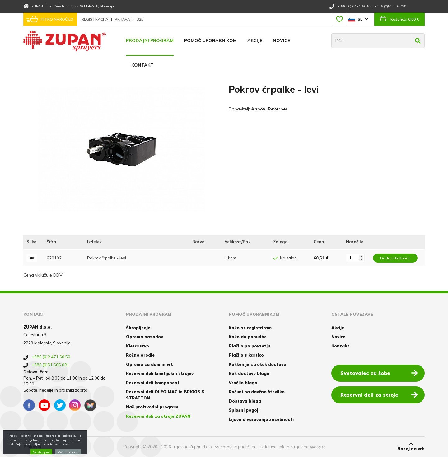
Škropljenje (138, 327)
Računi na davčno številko (257, 391)
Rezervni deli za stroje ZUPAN (158, 416)
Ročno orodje (140, 354)
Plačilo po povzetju (249, 345)
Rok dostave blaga (249, 373)
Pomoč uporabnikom (210, 40)
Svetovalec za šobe (379, 372)
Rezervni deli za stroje (379, 394)
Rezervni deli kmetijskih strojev (160, 373)
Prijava (123, 19)
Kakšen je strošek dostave (257, 364)
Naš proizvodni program (152, 406)
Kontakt (142, 65)
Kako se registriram (250, 327)
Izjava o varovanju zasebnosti (261, 419)
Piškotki (32, 446)
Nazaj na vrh (411, 446)
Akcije (254, 40)
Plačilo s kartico (246, 354)
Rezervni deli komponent (153, 382)
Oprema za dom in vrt (149, 364)
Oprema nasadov (144, 336)
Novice (281, 40)
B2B (140, 19)
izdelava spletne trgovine (284, 446)
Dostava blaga (245, 401)
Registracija (95, 19)
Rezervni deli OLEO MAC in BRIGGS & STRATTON (165, 394)
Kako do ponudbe (248, 336)
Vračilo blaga (243, 382)
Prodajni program (150, 40)
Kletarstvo (137, 345)
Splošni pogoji (244, 410)
